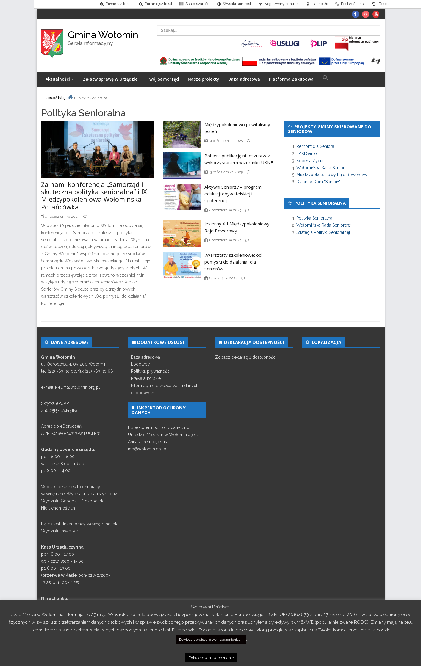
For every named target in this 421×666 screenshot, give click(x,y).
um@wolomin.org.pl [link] (80, 389)
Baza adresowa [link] (244, 81)
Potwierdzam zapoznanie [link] (211, 658)
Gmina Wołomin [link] (103, 36)
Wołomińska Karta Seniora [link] (321, 169)
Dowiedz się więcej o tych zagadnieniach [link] (210, 640)
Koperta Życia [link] (309, 162)
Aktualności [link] (60, 81)
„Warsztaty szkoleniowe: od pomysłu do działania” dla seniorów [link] (233, 263)
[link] (76, 5)
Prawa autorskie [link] (146, 380)
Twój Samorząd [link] (162, 81)
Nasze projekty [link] (203, 81)
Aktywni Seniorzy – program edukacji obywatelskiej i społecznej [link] (233, 195)
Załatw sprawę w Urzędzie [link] (110, 81)
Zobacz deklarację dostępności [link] (245, 358)
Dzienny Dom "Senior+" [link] (318, 183)
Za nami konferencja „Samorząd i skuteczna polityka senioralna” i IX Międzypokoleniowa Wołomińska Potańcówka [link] (94, 197)
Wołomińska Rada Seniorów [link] (323, 226)
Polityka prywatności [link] (150, 373)
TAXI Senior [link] (307, 155)
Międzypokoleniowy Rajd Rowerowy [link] (331, 176)
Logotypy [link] (140, 365)
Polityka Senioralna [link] (314, 219)
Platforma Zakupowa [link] (291, 81)
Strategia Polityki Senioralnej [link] (323, 233)
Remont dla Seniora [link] (315, 148)
